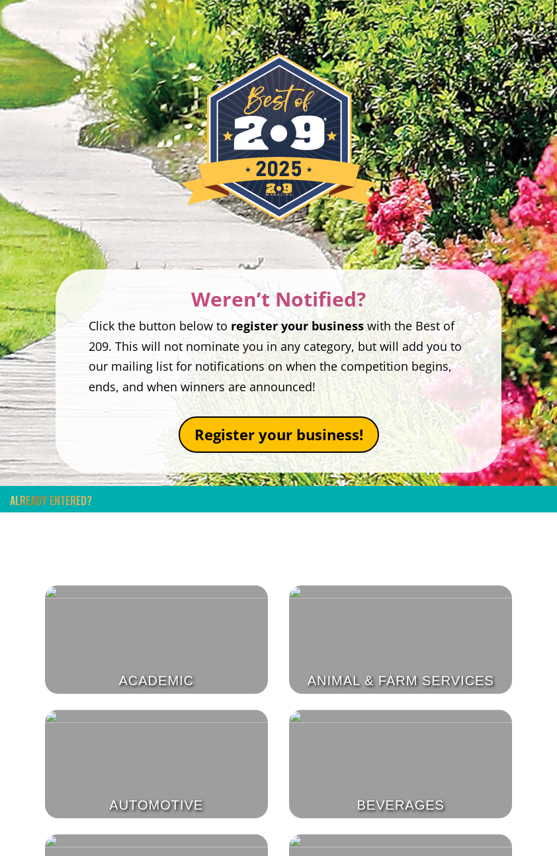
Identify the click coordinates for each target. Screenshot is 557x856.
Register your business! (278, 434)
